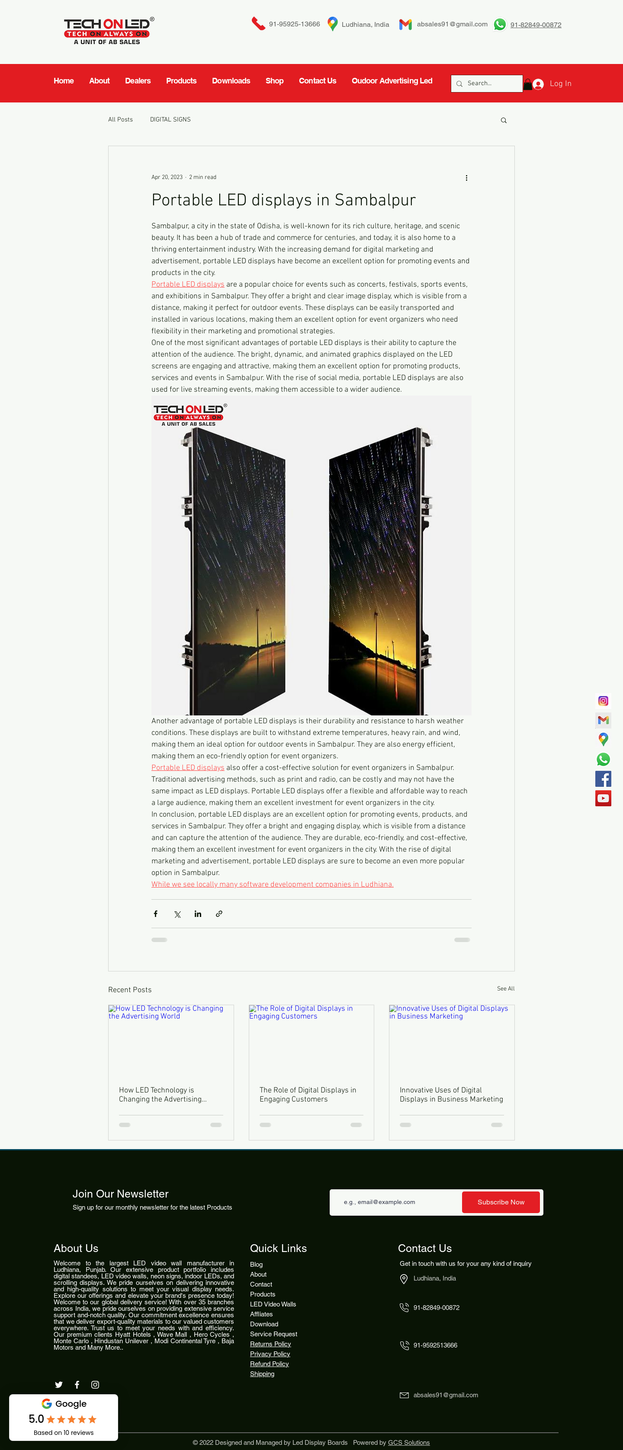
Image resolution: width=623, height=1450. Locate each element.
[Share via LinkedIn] (198, 914)
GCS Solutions (409, 1442)
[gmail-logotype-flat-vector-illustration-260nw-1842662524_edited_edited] (603, 720)
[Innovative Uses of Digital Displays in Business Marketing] (451, 1040)
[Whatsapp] (603, 759)
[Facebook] (603, 779)
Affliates (261, 1314)
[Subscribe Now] (501, 1202)
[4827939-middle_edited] (603, 740)
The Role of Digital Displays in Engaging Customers (308, 1095)
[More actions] (466, 177)
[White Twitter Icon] (59, 1385)
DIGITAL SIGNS (170, 120)
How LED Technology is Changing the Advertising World (160, 1095)
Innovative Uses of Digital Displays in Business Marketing (451, 1095)
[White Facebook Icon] (77, 1385)
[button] (504, 119)
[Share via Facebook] (155, 914)
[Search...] (486, 83)
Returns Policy (270, 1344)
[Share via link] (219, 914)
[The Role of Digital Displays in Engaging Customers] (311, 1040)
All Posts (120, 120)
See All (506, 989)
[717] (603, 701)
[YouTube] (603, 798)
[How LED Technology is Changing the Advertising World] (171, 1040)
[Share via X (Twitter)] (177, 914)
